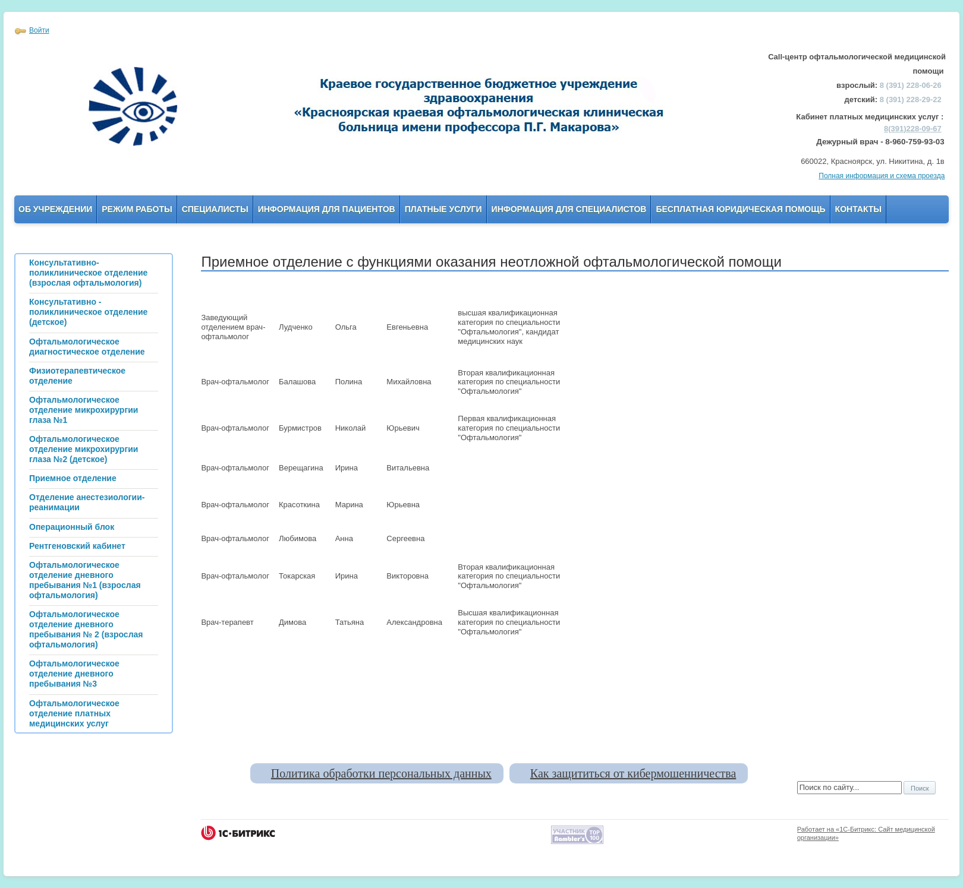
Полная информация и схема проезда (882, 176)
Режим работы (137, 209)
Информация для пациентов (326, 209)
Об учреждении (55, 209)
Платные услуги (443, 209)
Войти (39, 30)
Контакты (858, 209)
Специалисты (215, 209)
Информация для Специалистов (569, 209)
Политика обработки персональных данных (381, 773)
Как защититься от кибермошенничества (633, 773)
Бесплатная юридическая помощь (740, 209)
